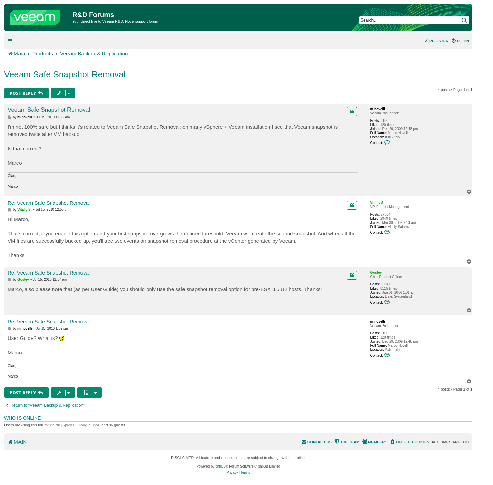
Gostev (376, 273)
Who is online (22, 418)
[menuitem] (460, 41)
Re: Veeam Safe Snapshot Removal (49, 203)
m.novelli (377, 109)
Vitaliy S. (377, 203)
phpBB (220, 466)
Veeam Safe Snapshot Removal (64, 74)
